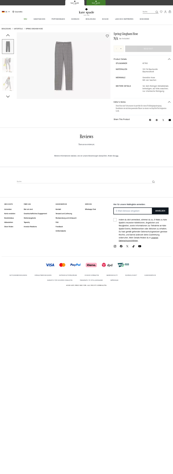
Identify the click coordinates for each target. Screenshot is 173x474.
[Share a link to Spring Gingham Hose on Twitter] (163, 120)
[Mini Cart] (169, 11)
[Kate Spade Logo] (86, 12)
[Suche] (146, 11)
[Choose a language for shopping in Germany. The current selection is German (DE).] (6, 11)
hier (117, 156)
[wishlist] (107, 36)
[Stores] (17, 11)
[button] (8, 47)
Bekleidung (6, 29)
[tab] (74, 2)
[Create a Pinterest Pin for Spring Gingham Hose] (156, 120)
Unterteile (18, 29)
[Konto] (165, 11)
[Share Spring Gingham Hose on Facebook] (150, 120)
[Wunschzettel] (161, 11)
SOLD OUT (148, 48)
